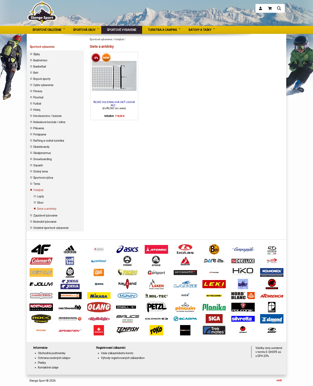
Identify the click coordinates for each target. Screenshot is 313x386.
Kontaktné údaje (48, 367)
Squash (38, 165)
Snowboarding (42, 159)
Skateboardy (41, 146)
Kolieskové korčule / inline (49, 122)
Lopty (40, 196)
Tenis (36, 183)
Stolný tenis (40, 171)
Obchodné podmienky (51, 353)
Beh (35, 72)
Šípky (36, 54)
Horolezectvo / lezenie (47, 116)
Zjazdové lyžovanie (45, 215)
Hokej (36, 109)
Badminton (40, 60)
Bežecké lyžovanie (44, 221)
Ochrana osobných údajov (54, 358)
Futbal (37, 103)
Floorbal (38, 97)
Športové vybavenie (42, 46)
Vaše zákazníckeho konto (117, 353)
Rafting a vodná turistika (48, 140)
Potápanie (39, 134)
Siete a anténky (46, 208)
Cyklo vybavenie (43, 85)
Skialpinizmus (42, 153)
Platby (42, 362)
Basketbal (39, 66)
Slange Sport (37, 380)
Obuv (40, 202)
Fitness (37, 91)
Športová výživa (43, 177)
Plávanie (38, 128)
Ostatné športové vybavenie (51, 227)
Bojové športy (42, 78)
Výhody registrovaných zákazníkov (123, 358)
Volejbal (38, 190)
